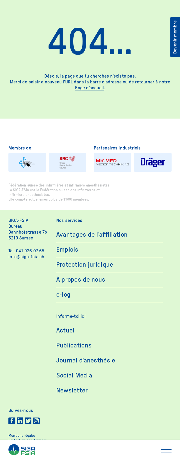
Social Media (74, 375)
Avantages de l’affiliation (92, 234)
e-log (63, 294)
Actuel (65, 330)
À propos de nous (80, 279)
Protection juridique (84, 264)
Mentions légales (22, 435)
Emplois (67, 249)
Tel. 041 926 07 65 (26, 251)
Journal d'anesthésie (85, 360)
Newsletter (72, 390)
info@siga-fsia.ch (26, 256)
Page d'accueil (89, 88)
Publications (74, 345)
